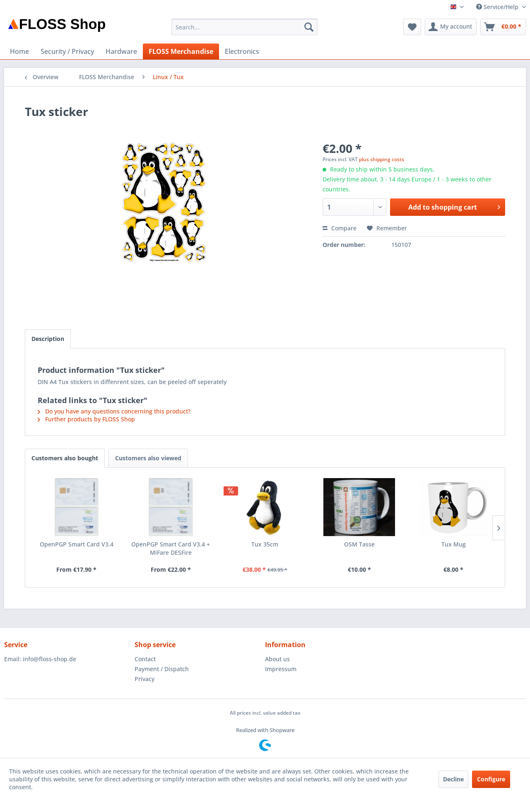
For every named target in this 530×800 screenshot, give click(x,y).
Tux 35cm (264, 544)
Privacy (144, 679)
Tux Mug (453, 544)
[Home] (19, 51)
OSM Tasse (359, 544)
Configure (491, 779)
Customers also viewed (148, 458)
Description (47, 339)
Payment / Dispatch (162, 669)
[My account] (451, 27)
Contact (145, 659)
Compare (340, 228)
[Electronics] (242, 51)
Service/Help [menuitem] (498, 7)
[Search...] (244, 27)
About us (277, 659)
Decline (453, 779)
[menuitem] (244, 27)
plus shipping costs (381, 159)
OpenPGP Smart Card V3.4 (76, 544)
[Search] (309, 27)
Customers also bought (64, 458)
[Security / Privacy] (67, 51)
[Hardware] (121, 51)
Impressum (280, 669)
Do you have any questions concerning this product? (114, 411)
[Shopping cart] (503, 27)
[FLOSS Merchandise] (181, 51)
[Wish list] (412, 27)
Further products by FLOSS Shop (86, 419)
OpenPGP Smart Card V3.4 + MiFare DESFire (170, 548)
